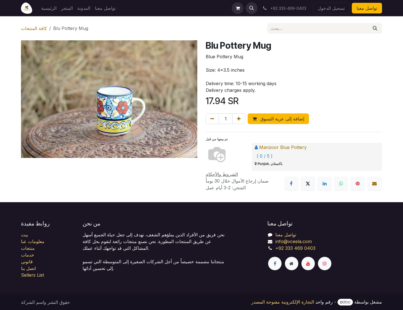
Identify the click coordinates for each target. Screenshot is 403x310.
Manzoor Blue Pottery (283, 147)
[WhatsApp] (341, 183)
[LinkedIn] (324, 183)
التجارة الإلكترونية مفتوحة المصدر (282, 302)
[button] (251, 8)
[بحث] (375, 28)
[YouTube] (308, 263)
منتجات (28, 248)
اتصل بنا (28, 268)
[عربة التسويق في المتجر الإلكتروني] (237, 8)
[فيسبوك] (291, 183)
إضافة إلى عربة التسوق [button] (278, 119)
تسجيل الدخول (331, 8)
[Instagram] (324, 263)
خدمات (27, 255)
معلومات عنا (32, 241)
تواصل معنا (367, 8)
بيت (24, 234)
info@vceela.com (293, 241)
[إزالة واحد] (212, 118)
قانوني (27, 261)
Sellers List (32, 275)
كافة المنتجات (34, 28)
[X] (308, 183)
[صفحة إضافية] (291, 263)
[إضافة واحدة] (238, 118)
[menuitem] (49, 8)
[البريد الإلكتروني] (374, 183)
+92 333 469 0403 (295, 248)
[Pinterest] (357, 183)
